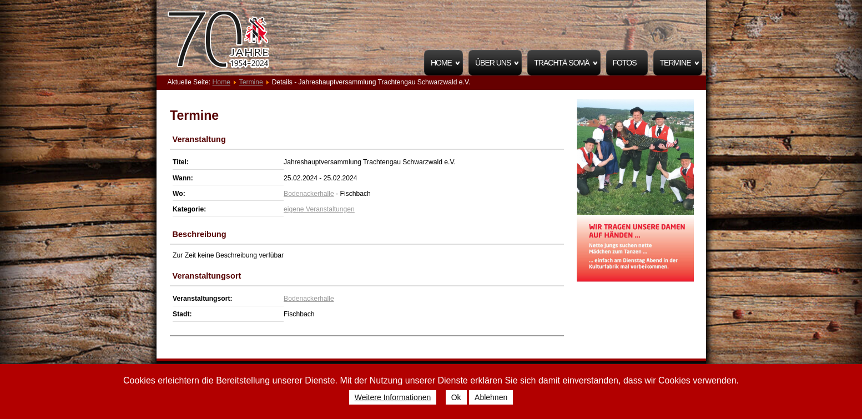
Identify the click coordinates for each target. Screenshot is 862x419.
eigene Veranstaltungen (319, 209)
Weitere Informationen (393, 397)
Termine (675, 62)
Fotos (625, 62)
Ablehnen (491, 397)
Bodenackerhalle (309, 194)
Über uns (493, 62)
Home (441, 62)
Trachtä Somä (561, 62)
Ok (456, 397)
